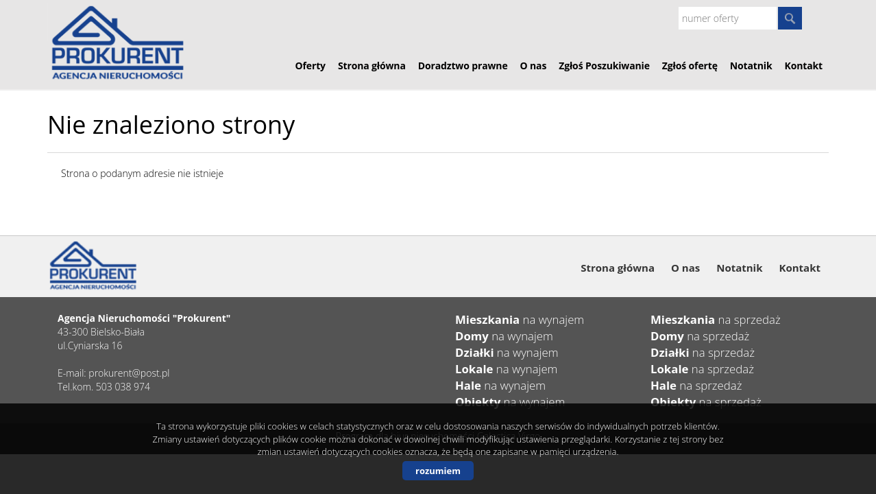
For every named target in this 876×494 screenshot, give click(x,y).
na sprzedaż (715, 319)
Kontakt (804, 65)
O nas (533, 65)
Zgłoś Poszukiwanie (604, 65)
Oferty (310, 65)
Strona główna (372, 65)
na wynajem (519, 319)
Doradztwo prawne (463, 65)
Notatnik (751, 65)
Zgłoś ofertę (690, 65)
